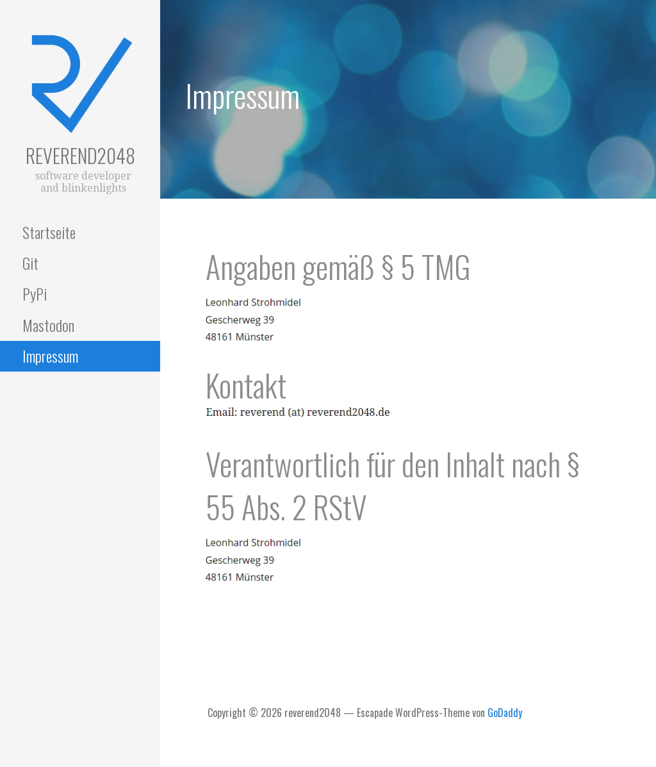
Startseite (49, 231)
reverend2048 (80, 155)
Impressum (50, 355)
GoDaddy (505, 712)
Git (30, 262)
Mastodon (48, 324)
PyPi (34, 293)
